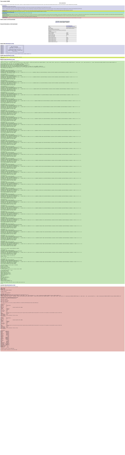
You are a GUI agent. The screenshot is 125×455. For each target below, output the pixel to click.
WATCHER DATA (4, 13)
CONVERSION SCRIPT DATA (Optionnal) (8, 12)
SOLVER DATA (4, 5)
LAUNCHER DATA (5, 17)
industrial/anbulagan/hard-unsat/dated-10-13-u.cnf (70, 26)
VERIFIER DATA (4, 10)
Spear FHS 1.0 (57, 22)
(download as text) (10, 43)
